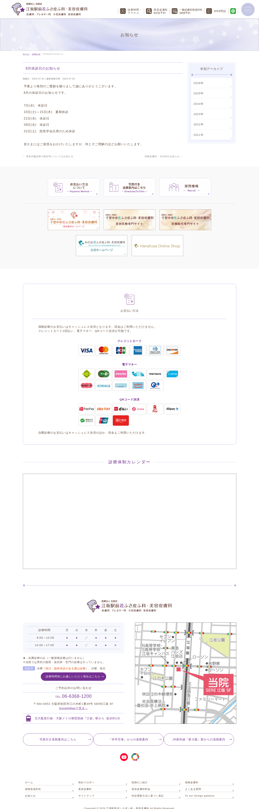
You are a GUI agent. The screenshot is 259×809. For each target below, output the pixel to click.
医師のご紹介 (139, 775)
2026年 (198, 82)
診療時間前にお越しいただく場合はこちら (73, 670)
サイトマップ (85, 786)
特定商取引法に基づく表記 (146, 786)
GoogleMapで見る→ (73, 702)
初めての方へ (85, 775)
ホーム (28, 775)
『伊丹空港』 (128, 733)
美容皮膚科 (84, 781)
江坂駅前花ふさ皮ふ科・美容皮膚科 (128, 799)
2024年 (198, 102)
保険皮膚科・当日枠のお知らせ (164, 156)
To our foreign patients (198, 786)
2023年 (198, 113)
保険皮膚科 (191, 775)
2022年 (198, 122)
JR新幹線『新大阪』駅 (200, 733)
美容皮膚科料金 (140, 781)
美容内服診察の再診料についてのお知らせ (48, 156)
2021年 (198, 133)
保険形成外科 (32, 781)
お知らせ (30, 786)
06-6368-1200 (73, 690)
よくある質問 (192, 781)
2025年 (198, 92)
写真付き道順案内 (56, 733)
